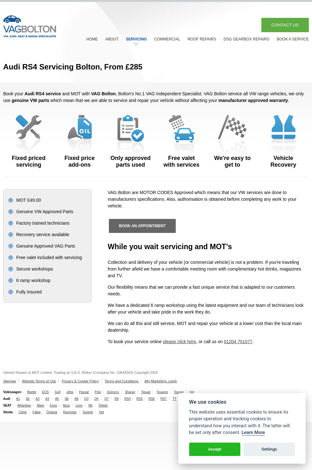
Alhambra (24, 405)
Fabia (36, 412)
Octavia (51, 412)
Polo (98, 392)
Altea (40, 405)
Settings (269, 449)
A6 (66, 399)
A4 (47, 399)
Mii (91, 405)
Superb (88, 412)
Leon (78, 405)
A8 (76, 399)
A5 (57, 399)
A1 (18, 399)
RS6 (151, 399)
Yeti (101, 412)
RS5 (140, 399)
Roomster (70, 412)
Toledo (103, 405)
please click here (179, 341)
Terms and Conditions (121, 381)
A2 (28, 399)
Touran (179, 392)
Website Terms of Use (39, 381)
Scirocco (113, 392)
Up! (192, 392)
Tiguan (146, 392)
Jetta (69, 392)
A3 (37, 399)
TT (174, 399)
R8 (117, 399)
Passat (84, 392)
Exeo (53, 405)
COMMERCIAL (167, 39)
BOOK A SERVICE (293, 39)
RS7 (163, 399)
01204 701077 (238, 341)
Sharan (130, 392)
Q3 (86, 399)
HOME (92, 39)
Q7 (106, 399)
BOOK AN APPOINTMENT (142, 226)
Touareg (162, 392)
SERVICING (136, 39)
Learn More (253, 432)
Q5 (96, 399)
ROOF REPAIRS (202, 39)
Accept (214, 449)
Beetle (31, 392)
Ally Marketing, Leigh (160, 381)
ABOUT (111, 39)
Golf (57, 392)
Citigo (22, 412)
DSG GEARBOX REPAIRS (246, 39)
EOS (45, 392)
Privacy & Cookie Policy (80, 381)
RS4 (127, 399)
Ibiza (66, 405)
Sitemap (9, 381)
